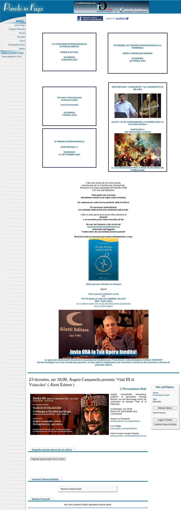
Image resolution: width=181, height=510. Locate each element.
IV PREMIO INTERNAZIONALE (69, 141)
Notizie (22, 49)
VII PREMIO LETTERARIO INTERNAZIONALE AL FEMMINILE (138, 46)
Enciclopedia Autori (17, 45)
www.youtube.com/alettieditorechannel (128, 436)
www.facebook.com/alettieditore (125, 421)
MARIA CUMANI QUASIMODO (138, 53)
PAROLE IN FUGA (69, 52)
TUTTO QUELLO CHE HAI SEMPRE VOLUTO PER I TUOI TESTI (103, 300)
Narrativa (21, 37)
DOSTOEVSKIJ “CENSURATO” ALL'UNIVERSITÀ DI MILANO (137, 88)
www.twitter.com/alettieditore (123, 428)
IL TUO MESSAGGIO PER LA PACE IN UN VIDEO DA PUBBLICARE (137, 168)
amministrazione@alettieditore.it (103, 227)
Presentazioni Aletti (161, 395)
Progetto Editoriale (17, 29)
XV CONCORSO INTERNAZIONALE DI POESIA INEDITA (69, 45)
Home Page (20, 25)
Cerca (23, 41)
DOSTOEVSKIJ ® (69, 147)
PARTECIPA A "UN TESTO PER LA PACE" (137, 130)
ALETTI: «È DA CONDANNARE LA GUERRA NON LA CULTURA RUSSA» (137, 123)
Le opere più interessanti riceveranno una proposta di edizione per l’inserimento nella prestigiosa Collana (103, 360)
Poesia (22, 33)
